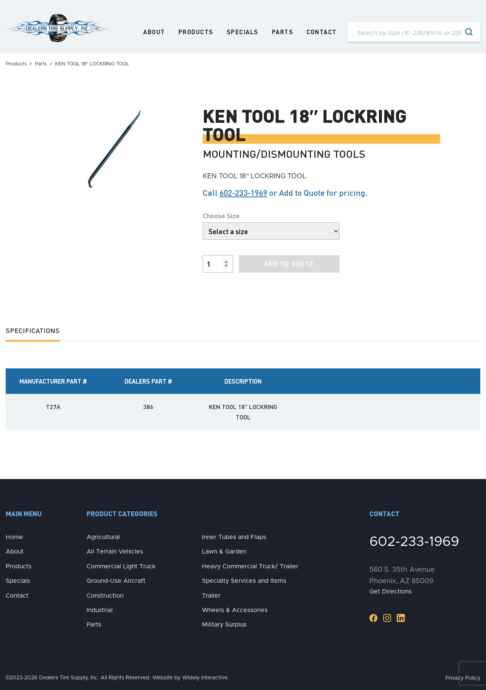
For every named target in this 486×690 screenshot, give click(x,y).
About (154, 32)
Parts (282, 32)
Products (195, 32)
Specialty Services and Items (244, 581)
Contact (321, 32)
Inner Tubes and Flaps (234, 537)
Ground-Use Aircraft (116, 581)
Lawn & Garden (224, 552)
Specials (243, 32)
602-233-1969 (243, 192)
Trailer (211, 596)
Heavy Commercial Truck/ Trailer (250, 566)
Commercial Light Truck (121, 566)
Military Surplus (224, 625)
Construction (105, 596)
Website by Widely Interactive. (190, 677)
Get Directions (390, 591)
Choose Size (221, 215)
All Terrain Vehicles (115, 552)
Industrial (100, 610)
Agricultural (103, 537)
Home (14, 537)
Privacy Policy (462, 678)
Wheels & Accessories (235, 610)
